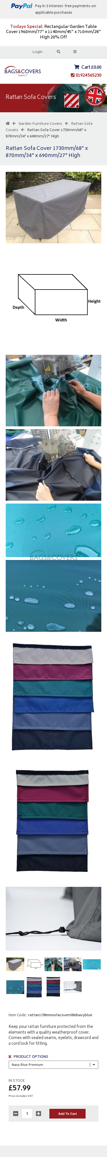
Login (37, 52)
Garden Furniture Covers (40, 124)
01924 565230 (88, 76)
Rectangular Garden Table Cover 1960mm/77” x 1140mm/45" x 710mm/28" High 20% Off (53, 32)
